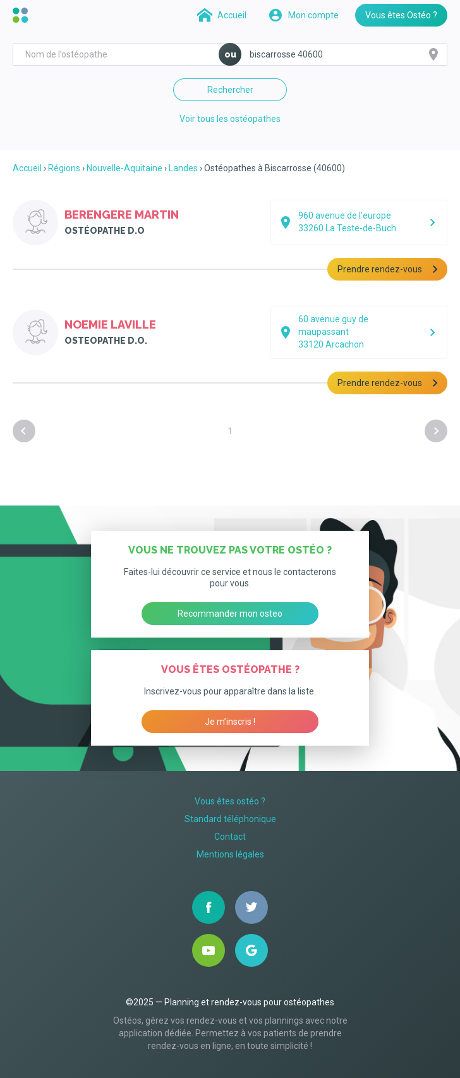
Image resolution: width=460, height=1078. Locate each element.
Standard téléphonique (230, 819)
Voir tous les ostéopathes (230, 119)
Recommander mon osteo (230, 614)
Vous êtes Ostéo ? (401, 15)
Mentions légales (230, 854)
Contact (230, 837)
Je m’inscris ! (230, 722)
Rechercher (230, 90)
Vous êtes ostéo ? (230, 801)
